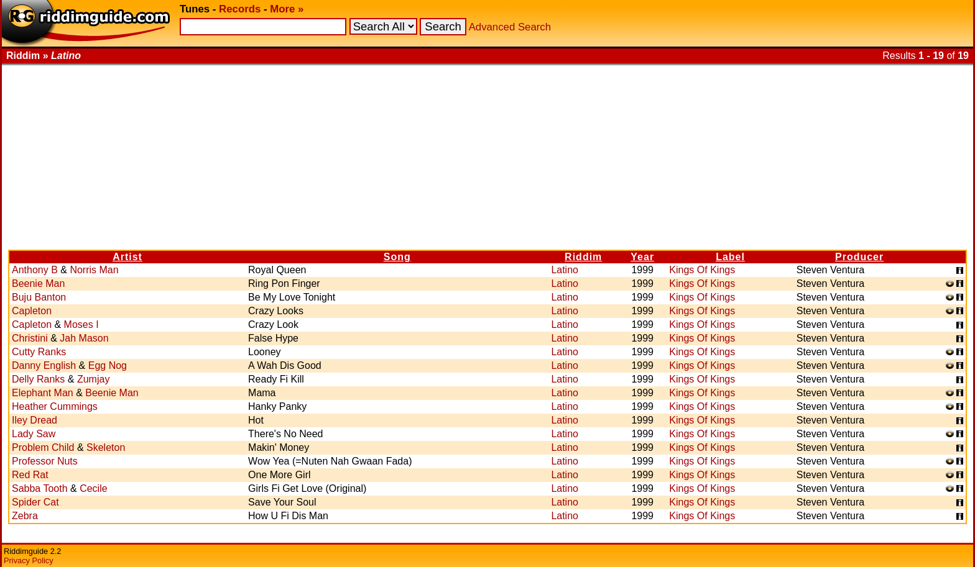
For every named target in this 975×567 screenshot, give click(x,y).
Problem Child (43, 447)
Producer (859, 257)
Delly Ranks (38, 379)
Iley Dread (34, 420)
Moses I (81, 324)
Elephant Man (42, 393)
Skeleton (105, 447)
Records (240, 9)
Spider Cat (35, 502)
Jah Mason (84, 338)
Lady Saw (33, 434)
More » (286, 9)
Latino (564, 270)
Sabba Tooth (40, 488)
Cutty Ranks (39, 352)
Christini (30, 338)
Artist (127, 257)
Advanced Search (510, 27)
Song (397, 257)
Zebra (25, 515)
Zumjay (93, 379)
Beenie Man (38, 283)
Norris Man (94, 270)
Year (642, 257)
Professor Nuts (45, 461)
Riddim (583, 257)
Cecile (93, 488)
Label (730, 257)
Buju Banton (39, 297)
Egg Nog (107, 365)
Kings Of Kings (702, 270)
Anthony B (35, 270)
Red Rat (30, 474)
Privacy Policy (28, 560)
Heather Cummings (55, 406)
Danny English (44, 365)
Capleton (32, 311)
